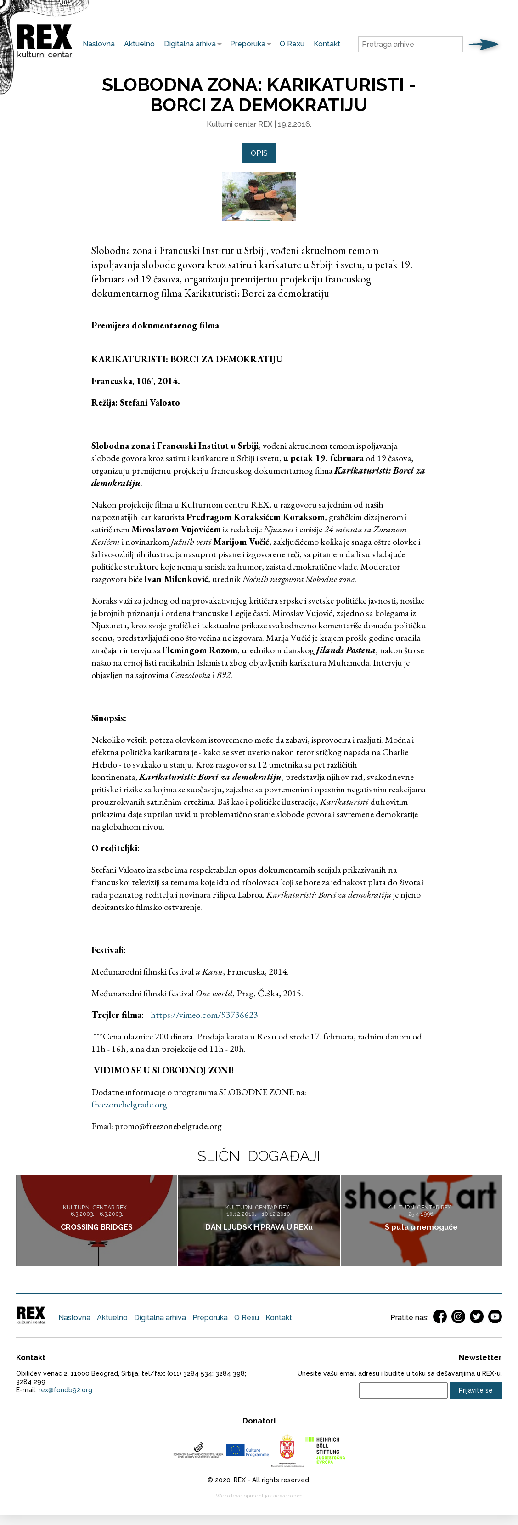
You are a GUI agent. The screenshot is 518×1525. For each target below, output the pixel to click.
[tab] (259, 153)
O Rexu (292, 44)
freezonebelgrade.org (129, 1105)
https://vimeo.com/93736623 (204, 1015)
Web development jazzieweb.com (259, 1496)
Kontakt (327, 44)
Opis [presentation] (259, 153)
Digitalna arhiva (187, 44)
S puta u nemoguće (421, 1227)
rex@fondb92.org (65, 1390)
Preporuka (245, 44)
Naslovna (99, 44)
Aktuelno (139, 44)
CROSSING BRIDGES (97, 1227)
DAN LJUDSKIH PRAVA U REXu (259, 1227)
